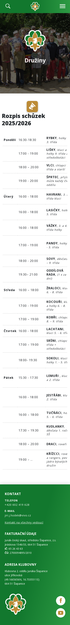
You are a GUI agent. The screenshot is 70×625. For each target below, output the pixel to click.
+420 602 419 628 (17, 504)
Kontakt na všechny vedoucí (24, 522)
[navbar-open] (62, 6)
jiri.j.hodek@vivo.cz (18, 515)
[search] (8, 6)
